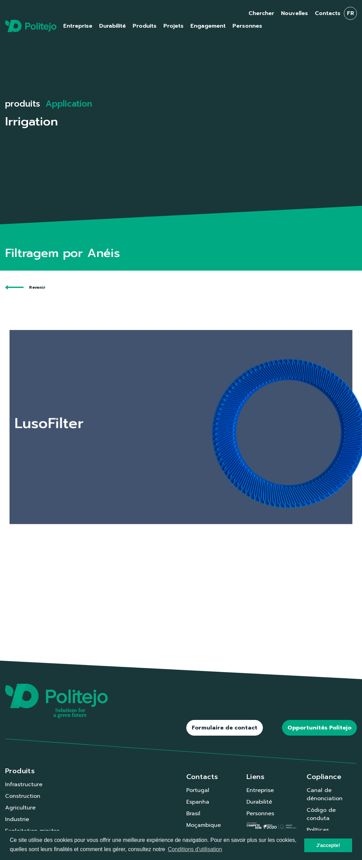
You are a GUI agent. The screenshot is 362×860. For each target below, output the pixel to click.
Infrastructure (23, 784)
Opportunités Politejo (319, 728)
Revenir (25, 287)
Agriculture (20, 808)
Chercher (261, 13)
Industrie (17, 819)
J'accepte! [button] (328, 845)
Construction (22, 796)
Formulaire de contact (224, 728)
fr (350, 13)
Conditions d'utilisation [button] (195, 849)
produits (22, 104)
